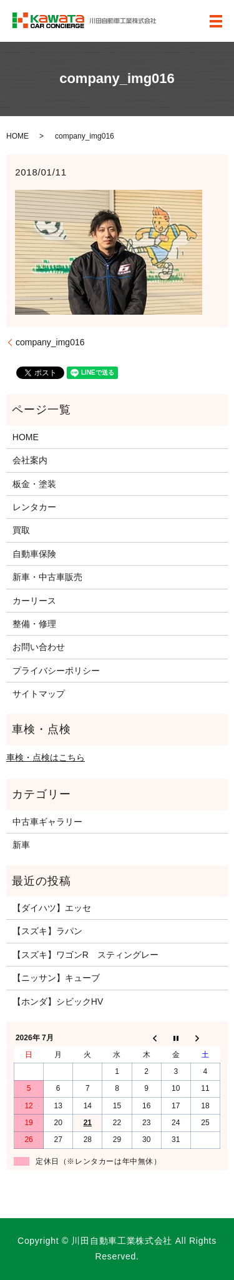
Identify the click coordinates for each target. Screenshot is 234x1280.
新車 (21, 845)
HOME (17, 136)
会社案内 (29, 460)
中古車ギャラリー (47, 822)
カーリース (34, 601)
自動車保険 (34, 554)
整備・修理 (34, 624)
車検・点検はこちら (45, 757)
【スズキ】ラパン (47, 931)
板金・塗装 (34, 484)
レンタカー (34, 507)
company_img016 (50, 342)
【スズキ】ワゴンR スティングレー (85, 955)
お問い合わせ (38, 647)
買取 (21, 530)
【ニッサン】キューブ (56, 978)
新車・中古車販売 (47, 577)
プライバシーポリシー (56, 671)
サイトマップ (38, 694)
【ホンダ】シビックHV (57, 1002)
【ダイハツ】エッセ (51, 908)
